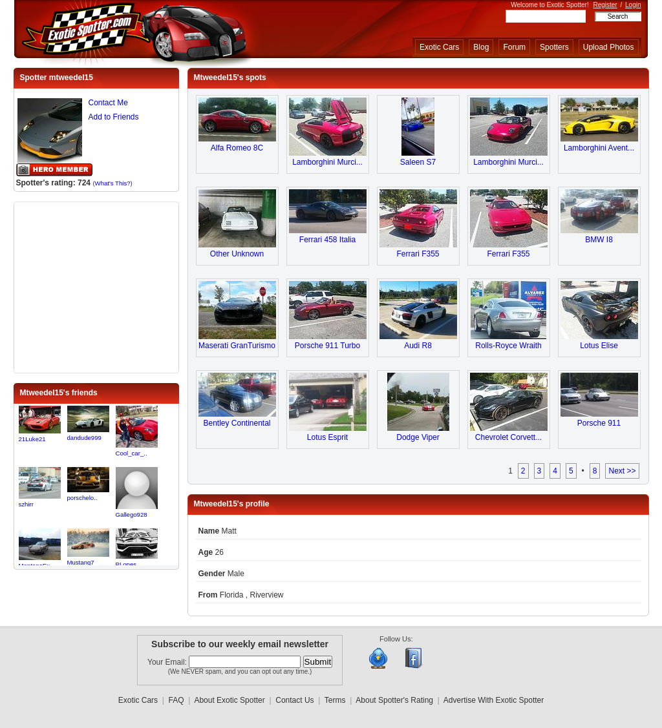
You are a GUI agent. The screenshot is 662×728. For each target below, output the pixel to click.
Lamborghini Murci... (327, 162)
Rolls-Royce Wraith (508, 345)
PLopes (126, 564)
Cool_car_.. (131, 453)
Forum (514, 47)
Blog (481, 47)
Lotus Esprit (327, 437)
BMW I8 (599, 239)
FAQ (176, 700)
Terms (335, 700)
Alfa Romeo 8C (237, 147)
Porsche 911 (599, 423)
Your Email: (168, 662)
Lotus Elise (599, 345)
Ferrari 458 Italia (327, 239)
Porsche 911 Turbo (327, 345)
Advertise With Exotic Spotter (493, 700)
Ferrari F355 (417, 253)
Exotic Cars (439, 47)
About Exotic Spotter (229, 700)
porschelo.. (82, 497)
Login (633, 4)
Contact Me (108, 102)
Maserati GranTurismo (236, 345)
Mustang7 (80, 562)
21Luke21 (32, 438)
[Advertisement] (96, 286)
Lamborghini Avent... (599, 147)
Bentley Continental (236, 423)
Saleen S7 (418, 162)
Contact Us (294, 700)
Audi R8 (418, 345)
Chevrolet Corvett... (508, 437)
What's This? (113, 183)
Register (605, 4)
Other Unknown (237, 253)
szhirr (26, 504)
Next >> (621, 470)
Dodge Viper (418, 437)
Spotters (554, 47)
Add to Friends (114, 116)
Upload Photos (608, 47)
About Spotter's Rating (394, 700)
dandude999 (84, 437)
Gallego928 (131, 514)
